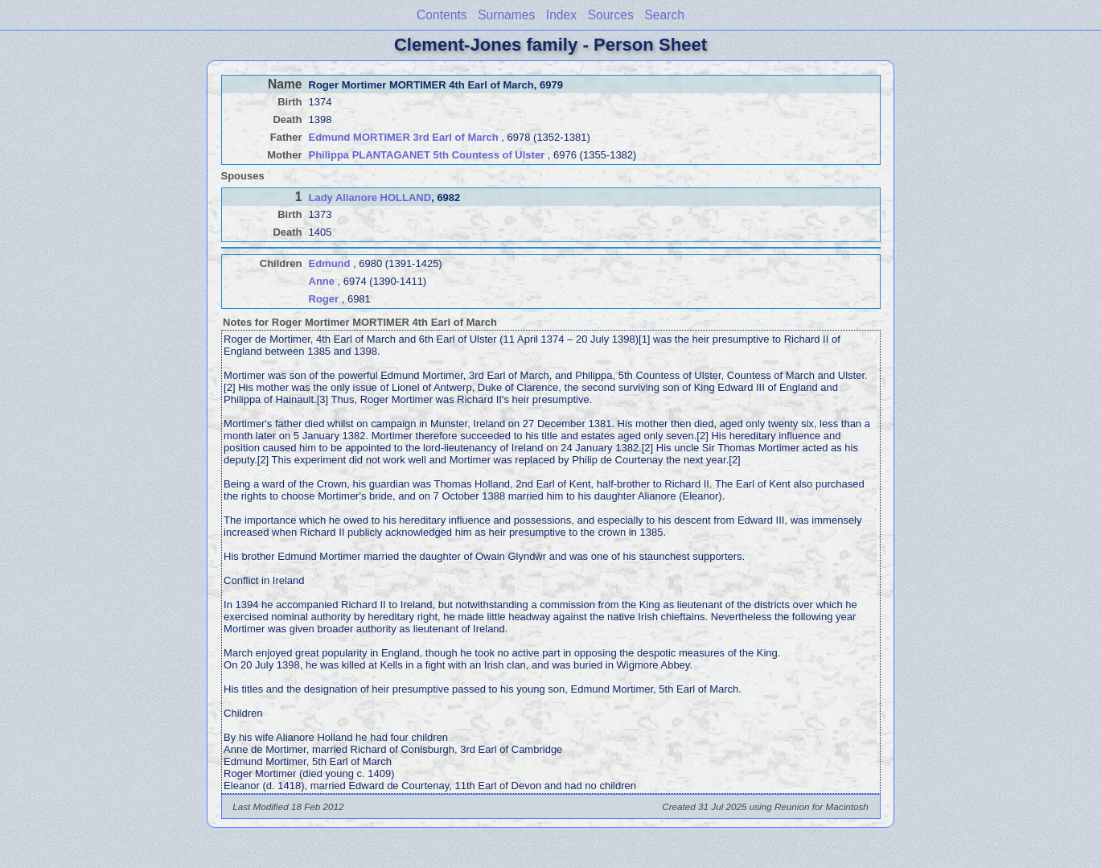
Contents (441, 15)
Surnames (506, 15)
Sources (611, 15)
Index (561, 15)
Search (664, 15)
